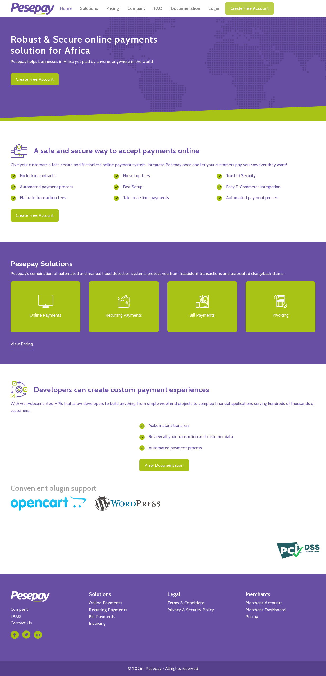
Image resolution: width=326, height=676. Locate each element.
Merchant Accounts (264, 602)
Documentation (227, 8)
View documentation (164, 465)
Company (178, 8)
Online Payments (105, 602)
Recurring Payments (108, 609)
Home (107, 8)
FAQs (16, 616)
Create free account (291, 8)
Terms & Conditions (186, 602)
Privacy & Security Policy (190, 609)
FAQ (199, 8)
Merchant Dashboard (266, 609)
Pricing (154, 8)
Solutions (130, 8)
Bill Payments (102, 616)
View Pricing (22, 343)
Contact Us (21, 622)
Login (255, 8)
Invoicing (97, 623)
